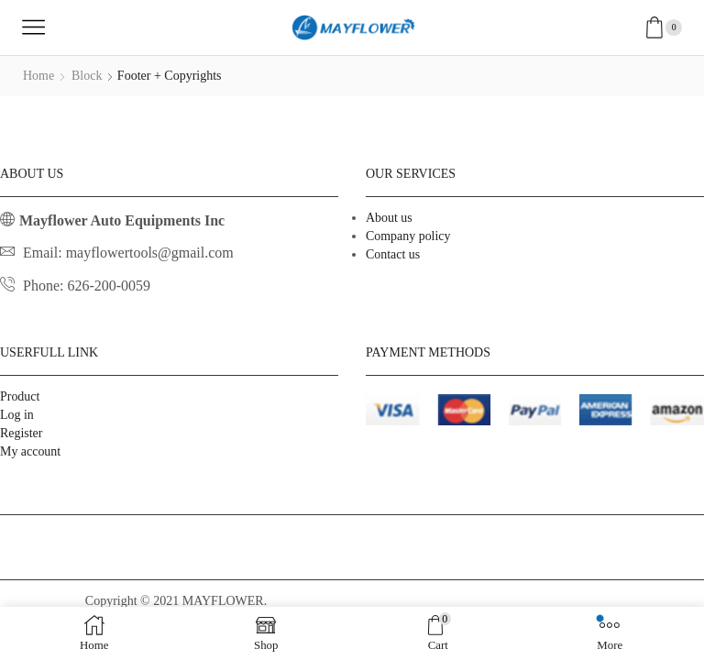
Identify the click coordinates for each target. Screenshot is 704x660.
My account (30, 451)
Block (87, 75)
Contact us (393, 254)
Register (21, 433)
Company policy (408, 236)
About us (389, 218)
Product (20, 396)
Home (38, 75)
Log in (17, 415)
